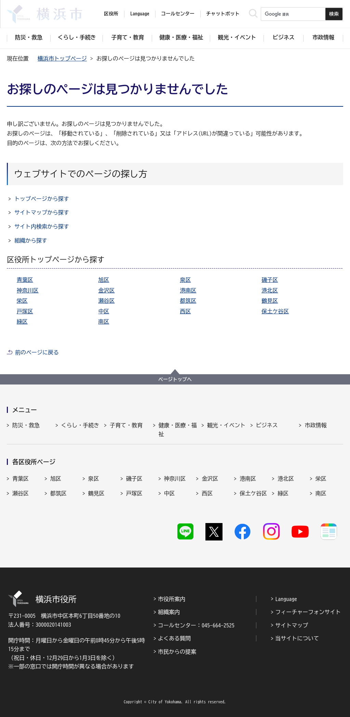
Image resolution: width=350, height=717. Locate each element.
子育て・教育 (126, 425)
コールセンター (177, 13)
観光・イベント (226, 425)
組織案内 (169, 612)
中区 (103, 311)
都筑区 (188, 300)
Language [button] (139, 13)
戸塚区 (25, 311)
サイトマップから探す (41, 212)
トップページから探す (41, 198)
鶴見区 (269, 300)
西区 (185, 311)
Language (286, 599)
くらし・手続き (80, 425)
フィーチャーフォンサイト (308, 612)
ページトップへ (175, 379)
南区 (103, 321)
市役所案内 (171, 599)
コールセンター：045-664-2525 (196, 625)
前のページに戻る (37, 352)
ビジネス (267, 425)
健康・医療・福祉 (178, 429)
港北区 (269, 290)
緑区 (22, 321)
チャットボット (223, 13)
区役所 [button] (111, 13)
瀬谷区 (106, 300)
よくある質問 (174, 638)
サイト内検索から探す (41, 226)
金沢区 (106, 290)
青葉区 (25, 280)
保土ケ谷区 (275, 311)
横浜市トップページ (62, 58)
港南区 (188, 290)
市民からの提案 (177, 651)
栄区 (22, 300)
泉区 (185, 280)
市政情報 (315, 425)
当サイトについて (297, 638)
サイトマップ (291, 625)
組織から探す (30, 240)
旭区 (103, 280)
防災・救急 (26, 425)
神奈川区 (28, 290)
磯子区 (269, 280)
